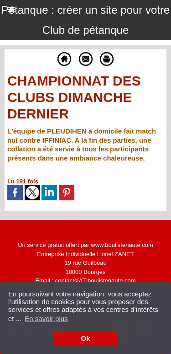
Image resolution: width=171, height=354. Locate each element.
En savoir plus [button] (46, 318)
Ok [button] (85, 338)
